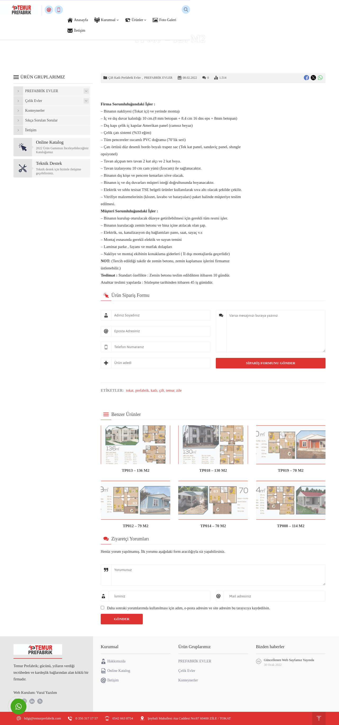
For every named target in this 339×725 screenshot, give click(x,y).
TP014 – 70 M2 (213, 526)
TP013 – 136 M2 (135, 470)
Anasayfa (123, 50)
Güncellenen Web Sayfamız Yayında (289, 660)
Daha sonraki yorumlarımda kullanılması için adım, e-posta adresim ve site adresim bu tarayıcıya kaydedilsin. (188, 608)
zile (179, 390)
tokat (130, 390)
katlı (154, 390)
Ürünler (139, 50)
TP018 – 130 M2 (213, 470)
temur (170, 390)
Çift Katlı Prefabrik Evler (204, 50)
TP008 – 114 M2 (290, 526)
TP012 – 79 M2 (135, 526)
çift (161, 390)
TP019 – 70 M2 (291, 470)
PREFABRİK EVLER (165, 50)
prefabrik (142, 390)
